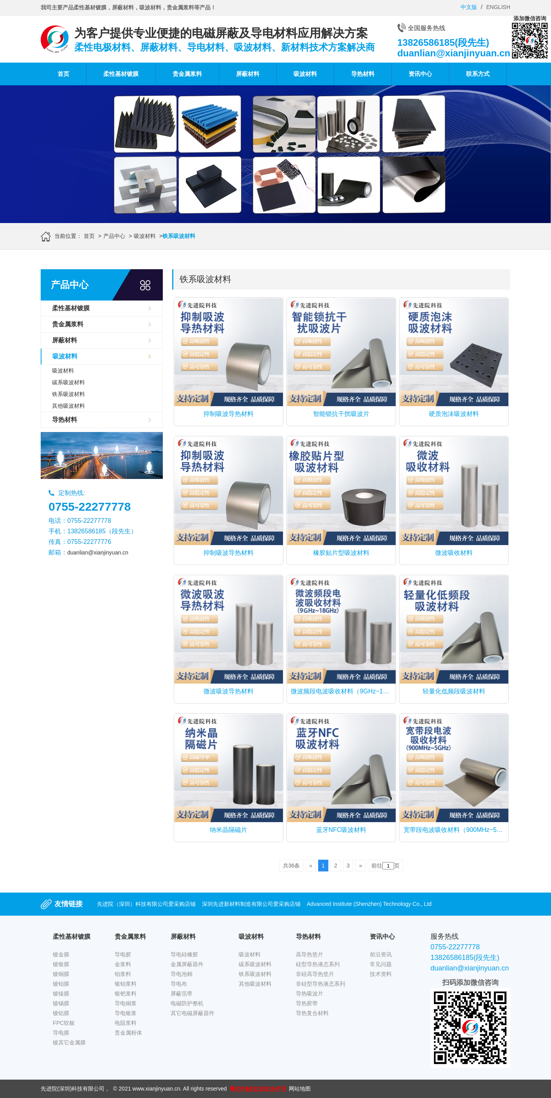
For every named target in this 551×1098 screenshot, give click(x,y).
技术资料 (381, 974)
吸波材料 (305, 73)
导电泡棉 (182, 974)
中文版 (469, 7)
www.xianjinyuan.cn (156, 1088)
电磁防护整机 (187, 1003)
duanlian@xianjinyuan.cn (97, 552)
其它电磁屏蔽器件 (192, 1013)
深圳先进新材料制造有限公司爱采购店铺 (251, 904)
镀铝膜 (61, 1013)
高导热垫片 (309, 954)
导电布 (179, 984)
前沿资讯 (381, 954)
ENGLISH (498, 7)
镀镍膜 (61, 993)
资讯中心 (420, 73)
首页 (63, 73)
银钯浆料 (126, 993)
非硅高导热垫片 (315, 974)
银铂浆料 (126, 984)
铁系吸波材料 (68, 394)
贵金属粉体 (128, 1033)
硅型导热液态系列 (318, 964)
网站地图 (300, 1088)
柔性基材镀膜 (121, 73)
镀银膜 (61, 964)
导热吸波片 (309, 993)
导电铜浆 (126, 1003)
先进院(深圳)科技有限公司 (72, 1088)
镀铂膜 (61, 984)
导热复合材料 (312, 1013)
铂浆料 (123, 974)
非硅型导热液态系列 (320, 984)
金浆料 (123, 964)
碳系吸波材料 (68, 382)
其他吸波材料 (68, 406)
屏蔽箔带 (182, 993)
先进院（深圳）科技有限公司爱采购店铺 (146, 904)
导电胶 (123, 954)
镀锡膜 (61, 1003)
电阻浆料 (126, 1023)
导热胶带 (307, 1003)
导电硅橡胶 (184, 954)
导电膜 (61, 1033)
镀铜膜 (61, 974)
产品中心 (114, 236)
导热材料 (363, 73)
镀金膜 (61, 954)
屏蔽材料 (247, 73)
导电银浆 (126, 1013)
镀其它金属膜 (69, 1042)
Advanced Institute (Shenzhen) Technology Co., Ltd (369, 904)
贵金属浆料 (187, 73)
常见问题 (381, 964)
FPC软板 (64, 1023)
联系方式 (478, 73)
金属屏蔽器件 (187, 964)
